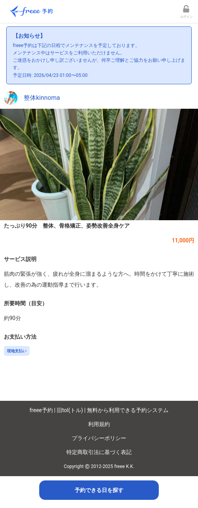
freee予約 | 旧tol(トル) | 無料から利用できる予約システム (99, 410)
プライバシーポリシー (99, 438)
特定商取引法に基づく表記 (99, 452)
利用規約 (99, 424)
